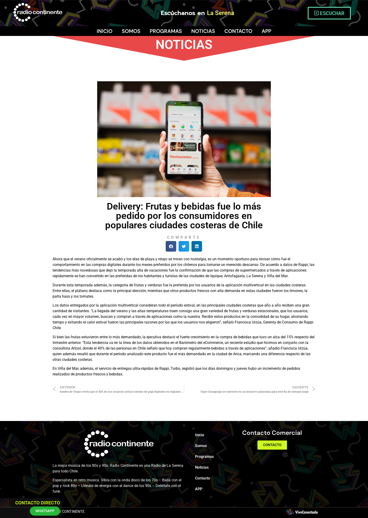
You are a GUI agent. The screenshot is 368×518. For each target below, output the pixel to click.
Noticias (203, 31)
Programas (166, 31)
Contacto (238, 31)
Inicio (104, 31)
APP (266, 31)
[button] (171, 246)
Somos (131, 31)
